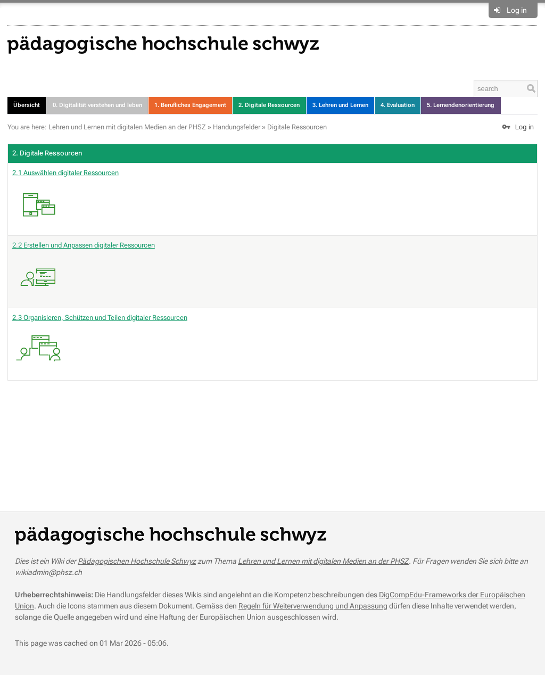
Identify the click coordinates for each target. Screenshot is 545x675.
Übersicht (26, 105)
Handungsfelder (236, 127)
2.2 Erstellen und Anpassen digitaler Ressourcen (83, 272)
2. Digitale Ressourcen (269, 105)
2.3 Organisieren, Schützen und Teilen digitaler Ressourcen (99, 345)
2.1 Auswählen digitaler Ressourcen (65, 200)
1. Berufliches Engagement (190, 105)
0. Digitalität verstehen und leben (97, 105)
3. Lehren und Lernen (340, 105)
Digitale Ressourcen (297, 127)
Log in (517, 10)
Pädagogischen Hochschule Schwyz (137, 561)
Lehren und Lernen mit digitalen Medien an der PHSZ (127, 127)
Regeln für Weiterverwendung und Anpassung (312, 606)
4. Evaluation (398, 105)
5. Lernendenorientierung (460, 105)
